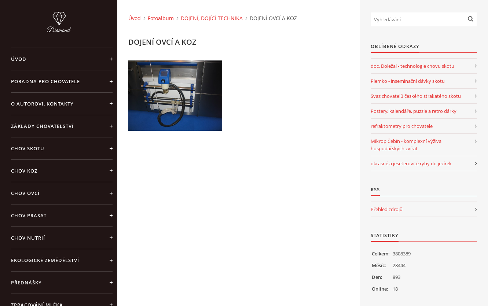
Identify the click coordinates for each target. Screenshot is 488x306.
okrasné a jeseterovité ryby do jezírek (411, 163)
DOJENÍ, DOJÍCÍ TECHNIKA (212, 18)
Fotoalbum (161, 18)
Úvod (18, 59)
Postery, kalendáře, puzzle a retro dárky (413, 111)
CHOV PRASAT (29, 215)
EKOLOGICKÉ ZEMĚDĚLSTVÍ (45, 260)
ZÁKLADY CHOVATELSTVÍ (42, 126)
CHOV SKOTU (27, 148)
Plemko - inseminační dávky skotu (408, 81)
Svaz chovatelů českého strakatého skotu (416, 96)
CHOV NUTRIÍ (28, 238)
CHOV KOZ (24, 170)
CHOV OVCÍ (25, 193)
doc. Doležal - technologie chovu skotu (412, 66)
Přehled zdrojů (387, 209)
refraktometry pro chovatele (402, 126)
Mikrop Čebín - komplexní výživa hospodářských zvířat (406, 145)
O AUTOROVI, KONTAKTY (42, 103)
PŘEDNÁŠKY (26, 282)
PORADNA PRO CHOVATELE (45, 81)
